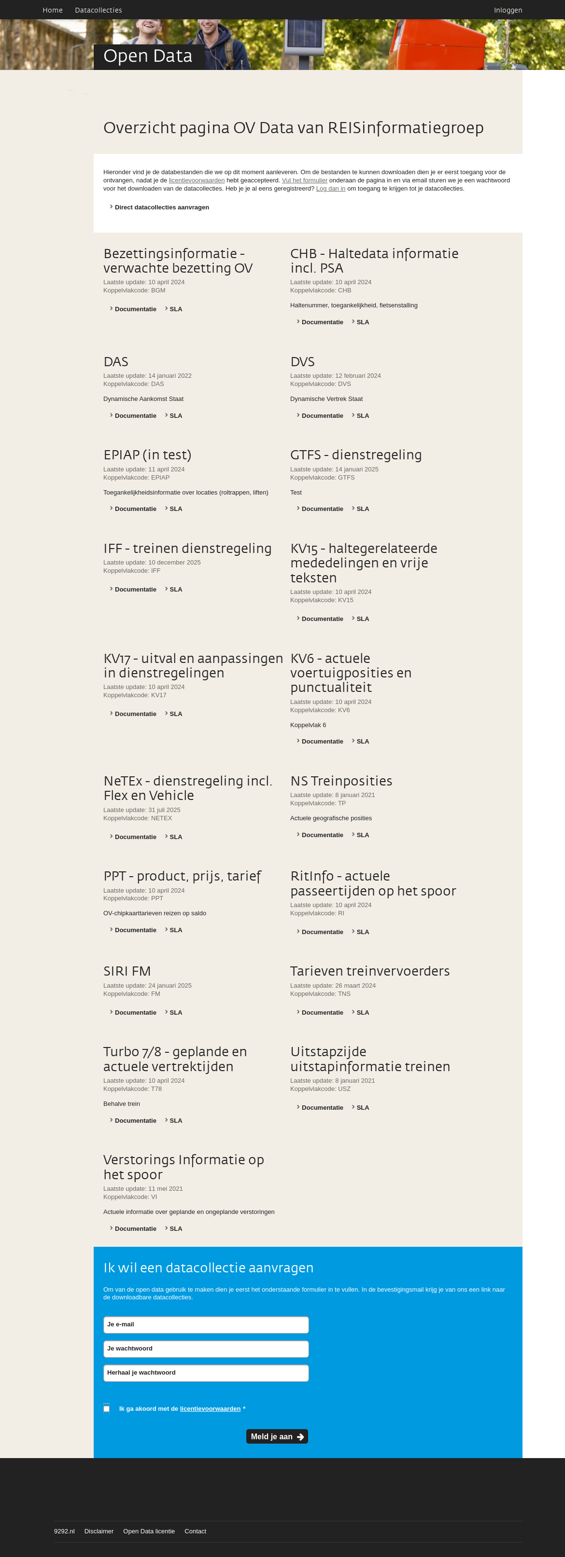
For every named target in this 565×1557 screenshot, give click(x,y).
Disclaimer (99, 1531)
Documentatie (135, 309)
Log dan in (331, 188)
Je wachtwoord (130, 1348)
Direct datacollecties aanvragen (162, 207)
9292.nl (64, 1531)
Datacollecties (98, 10)
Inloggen (508, 10)
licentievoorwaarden (197, 180)
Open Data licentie (149, 1531)
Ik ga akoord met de (179, 1408)
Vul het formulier (304, 180)
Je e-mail (120, 1324)
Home (52, 10)
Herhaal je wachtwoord (141, 1372)
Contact (195, 1531)
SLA (176, 309)
